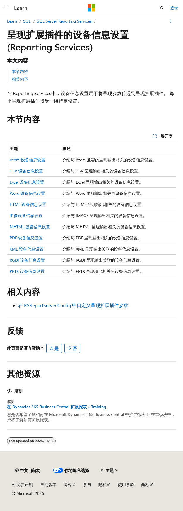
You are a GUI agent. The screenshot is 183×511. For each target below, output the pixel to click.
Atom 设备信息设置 (27, 160)
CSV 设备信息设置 (26, 171)
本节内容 (20, 71)
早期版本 (48, 484)
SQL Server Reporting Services (64, 21)
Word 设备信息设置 (27, 193)
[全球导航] (6, 8)
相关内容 (20, 79)
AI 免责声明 (22, 484)
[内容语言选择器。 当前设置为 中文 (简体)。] (28, 470)
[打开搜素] (162, 8)
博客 (68, 484)
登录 (174, 8)
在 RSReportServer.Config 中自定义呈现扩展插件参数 (73, 305)
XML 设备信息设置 (27, 249)
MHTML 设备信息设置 (30, 226)
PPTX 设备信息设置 (27, 271)
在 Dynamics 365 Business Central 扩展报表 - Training (56, 407)
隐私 (102, 484)
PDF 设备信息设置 (26, 238)
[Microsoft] (91, 8)
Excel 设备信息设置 (27, 182)
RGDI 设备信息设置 (27, 260)
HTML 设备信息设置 (28, 204)
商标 (145, 484)
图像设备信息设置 (26, 215)
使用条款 (126, 484)
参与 (87, 484)
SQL (27, 21)
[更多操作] (171, 21)
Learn (12, 21)
